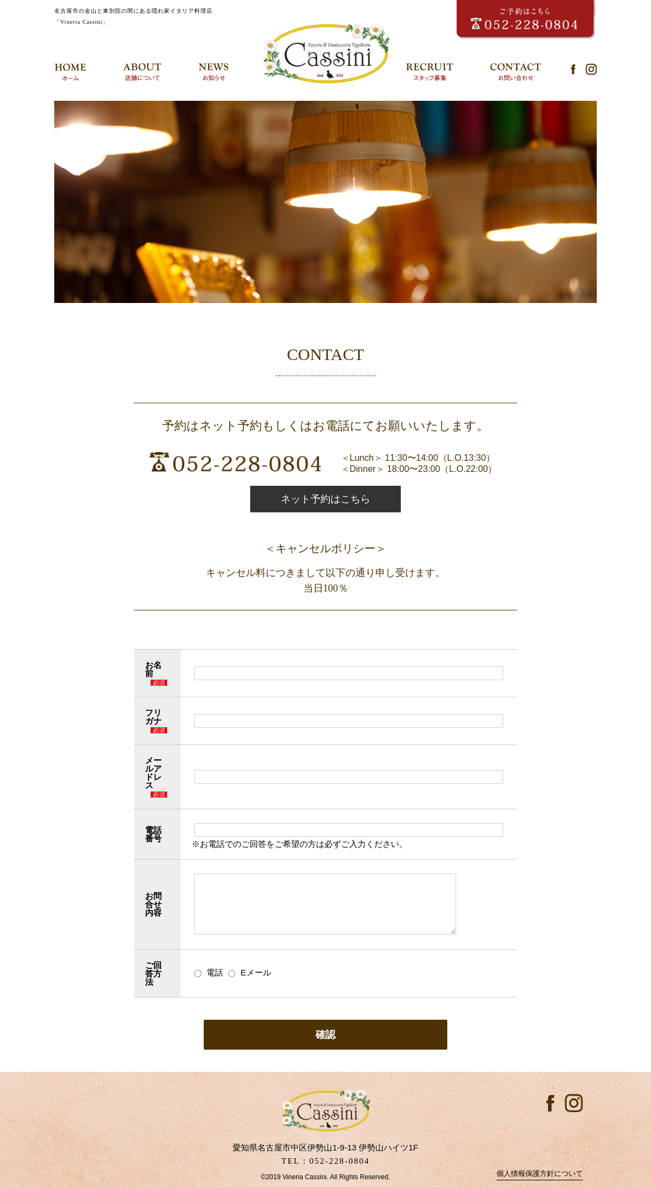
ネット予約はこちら (325, 499)
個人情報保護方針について (540, 1173)
